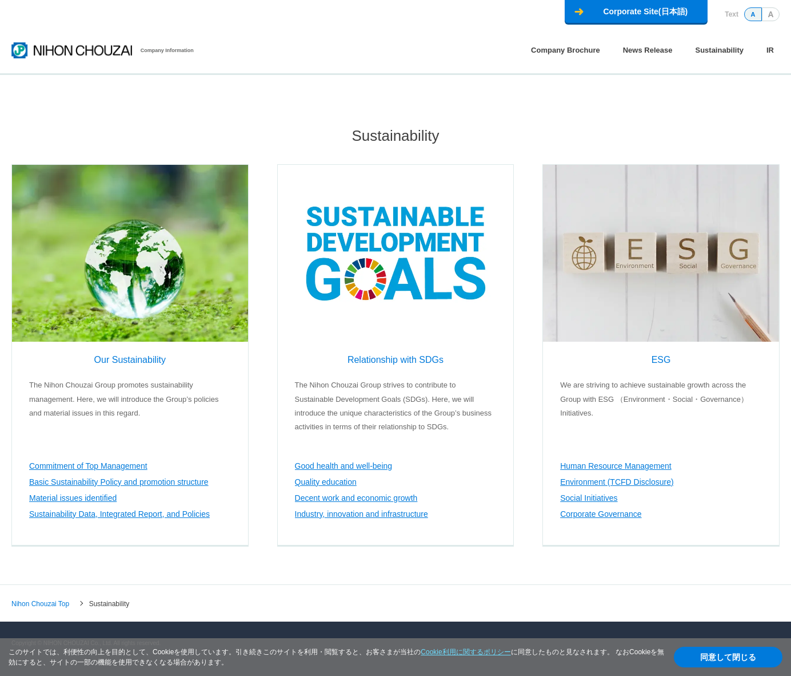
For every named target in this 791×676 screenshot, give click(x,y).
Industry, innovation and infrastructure (361, 514)
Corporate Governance (600, 514)
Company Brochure (565, 50)
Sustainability (719, 50)
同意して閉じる (728, 657)
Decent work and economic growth (356, 498)
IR (770, 50)
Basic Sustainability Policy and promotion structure (119, 482)
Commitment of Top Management (88, 466)
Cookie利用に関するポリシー (465, 652)
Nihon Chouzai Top (40, 603)
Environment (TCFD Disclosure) (616, 482)
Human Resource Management (616, 466)
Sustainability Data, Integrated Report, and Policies (119, 514)
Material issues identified (73, 498)
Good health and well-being (343, 466)
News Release (648, 50)
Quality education (326, 482)
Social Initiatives (588, 498)
